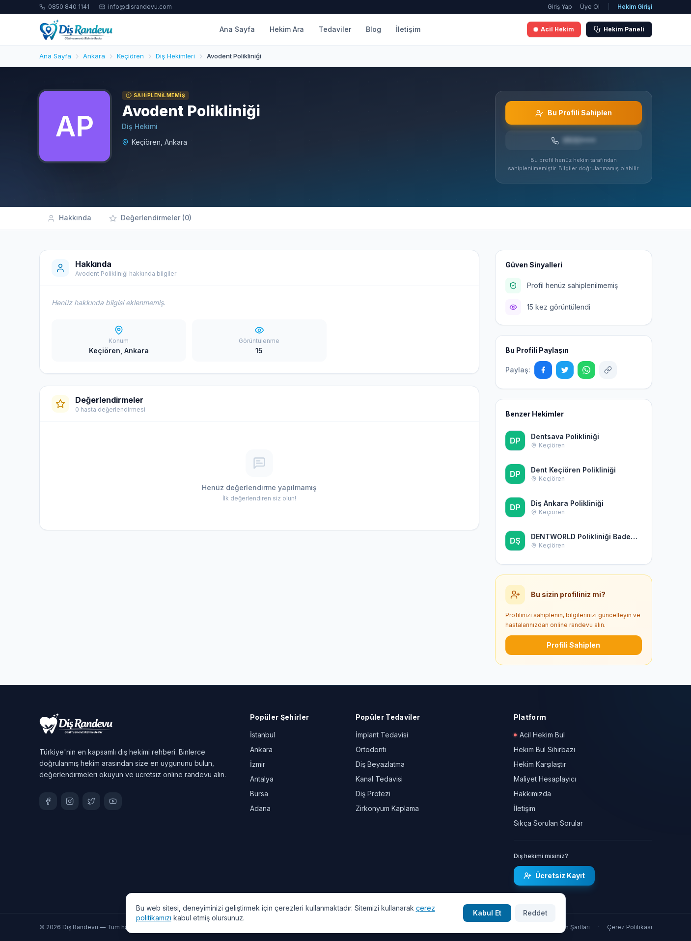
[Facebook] (48, 801)
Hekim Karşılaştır (540, 764)
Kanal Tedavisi (379, 779)
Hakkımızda (532, 793)
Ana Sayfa (237, 29)
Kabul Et (487, 913)
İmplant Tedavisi (382, 735)
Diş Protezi (373, 793)
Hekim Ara (287, 29)
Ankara (261, 749)
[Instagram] (70, 801)
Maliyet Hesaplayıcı (545, 779)
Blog (373, 29)
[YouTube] (113, 801)
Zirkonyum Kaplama (387, 808)
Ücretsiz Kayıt (554, 875)
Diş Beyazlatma (380, 764)
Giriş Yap (560, 6)
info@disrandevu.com (135, 6)
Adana (260, 808)
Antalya (262, 779)
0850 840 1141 (64, 6)
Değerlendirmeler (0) (150, 217)
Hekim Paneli (619, 29)
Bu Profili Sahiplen (573, 112)
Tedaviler (335, 29)
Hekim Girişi (634, 6)
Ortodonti (371, 749)
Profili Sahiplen (573, 645)
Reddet (535, 913)
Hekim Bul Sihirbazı (544, 749)
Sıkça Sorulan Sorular (548, 823)
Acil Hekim (554, 29)
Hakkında (69, 217)
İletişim (408, 29)
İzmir (257, 764)
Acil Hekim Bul (539, 735)
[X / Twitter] (91, 801)
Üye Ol (590, 6)
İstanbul (262, 735)
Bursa (259, 793)
